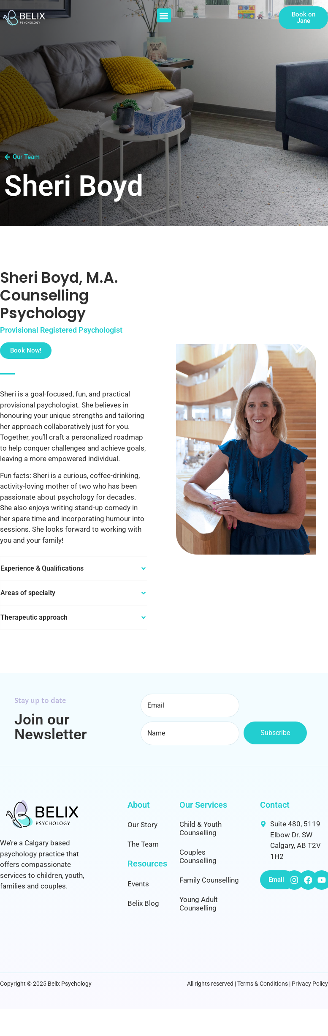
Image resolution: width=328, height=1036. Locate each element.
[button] (164, 15)
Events (138, 884)
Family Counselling (209, 880)
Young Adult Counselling (198, 903)
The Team (143, 844)
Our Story (142, 824)
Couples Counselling (198, 856)
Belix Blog (143, 903)
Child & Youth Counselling (200, 828)
